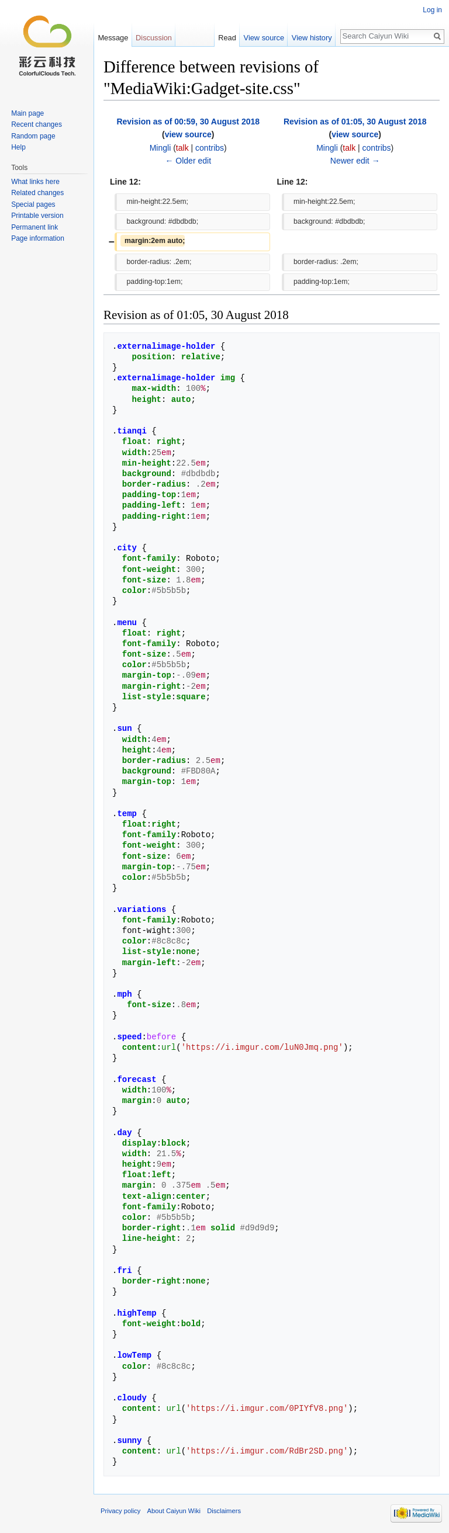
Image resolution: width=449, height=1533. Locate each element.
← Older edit (188, 160)
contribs (209, 147)
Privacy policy (120, 1510)
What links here (35, 182)
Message (113, 37)
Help (18, 147)
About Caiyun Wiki (174, 1510)
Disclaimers (224, 1510)
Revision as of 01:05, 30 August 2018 (355, 121)
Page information (37, 238)
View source (264, 37)
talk (182, 147)
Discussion (154, 37)
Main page (27, 113)
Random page (33, 136)
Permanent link (34, 227)
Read (227, 37)
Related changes (37, 193)
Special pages (33, 204)
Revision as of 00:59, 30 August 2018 (188, 121)
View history (312, 37)
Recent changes (36, 124)
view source (188, 134)
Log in (432, 10)
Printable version (37, 215)
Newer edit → (355, 160)
